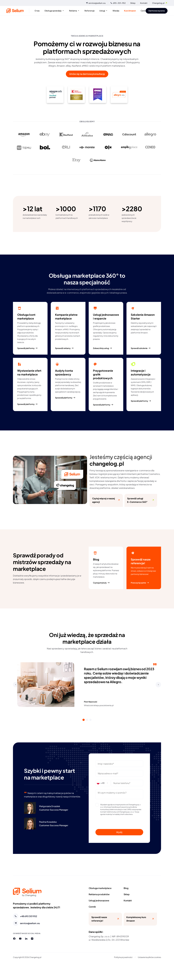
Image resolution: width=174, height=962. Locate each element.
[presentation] (119, 822)
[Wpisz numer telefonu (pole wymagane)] (127, 783)
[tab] (83, 720)
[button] (15, 684)
